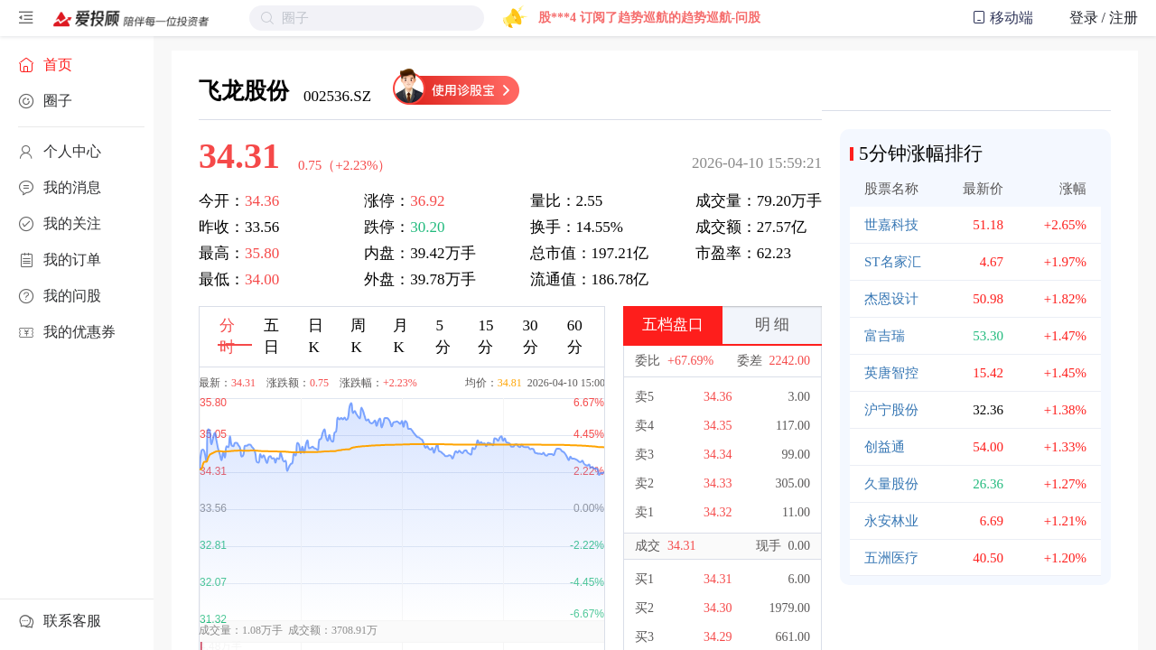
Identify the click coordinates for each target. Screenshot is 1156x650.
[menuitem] (77, 65)
